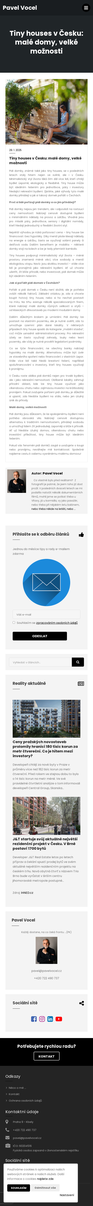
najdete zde (45, 1179)
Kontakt (47, 1056)
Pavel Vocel (53, 473)
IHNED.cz (27, 893)
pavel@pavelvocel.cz (27, 1138)
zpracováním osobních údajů (57, 623)
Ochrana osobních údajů (25, 1100)
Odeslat (39, 636)
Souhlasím (18, 1188)
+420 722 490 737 (24, 1130)
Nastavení (67, 1195)
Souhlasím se (26, 623)
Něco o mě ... (17, 1088)
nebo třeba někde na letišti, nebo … (53, 509)
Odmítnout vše (45, 1188)
